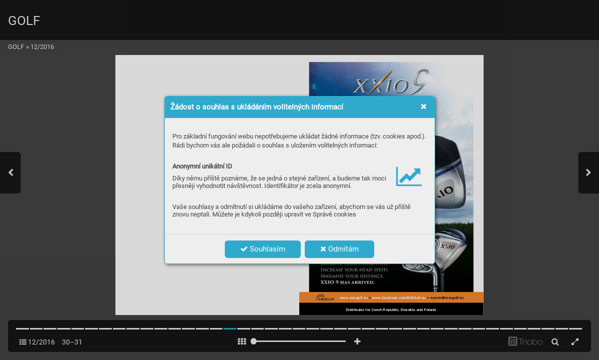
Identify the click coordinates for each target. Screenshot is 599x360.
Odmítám (339, 249)
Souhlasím (262, 249)
